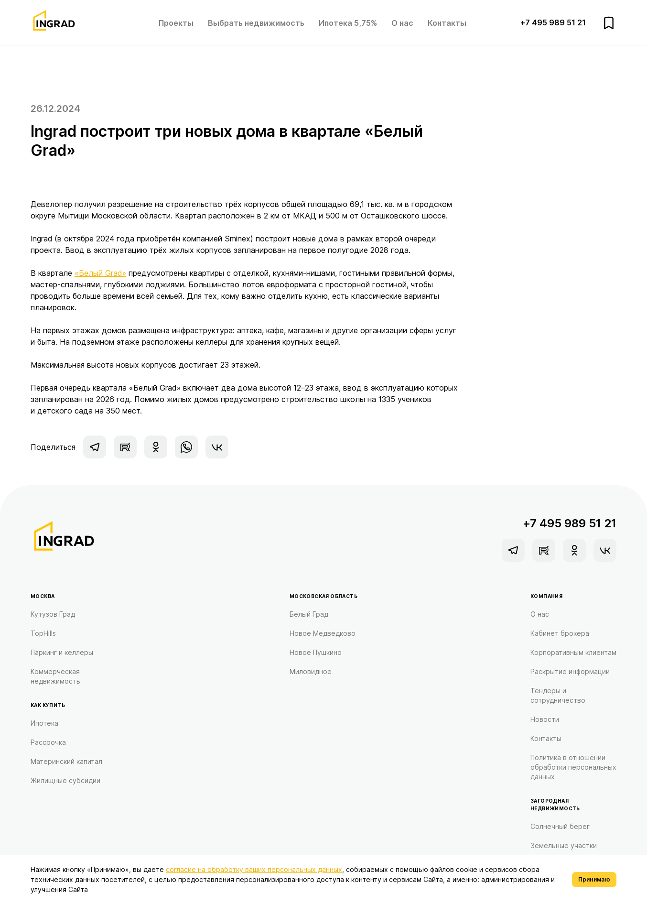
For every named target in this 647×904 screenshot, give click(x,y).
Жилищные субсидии (65, 780)
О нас (402, 23)
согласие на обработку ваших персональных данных (254, 869)
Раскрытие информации (570, 671)
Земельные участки (563, 845)
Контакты (447, 23)
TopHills (43, 633)
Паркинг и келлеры (62, 652)
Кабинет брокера (559, 633)
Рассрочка (48, 742)
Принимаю (594, 879)
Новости (544, 719)
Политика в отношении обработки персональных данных (573, 767)
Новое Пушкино (316, 652)
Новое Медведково (323, 633)
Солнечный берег (560, 826)
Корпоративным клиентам (573, 652)
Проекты (176, 23)
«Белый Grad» (100, 273)
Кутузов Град (53, 614)
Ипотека (44, 723)
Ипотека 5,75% (348, 23)
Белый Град (309, 614)
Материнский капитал (66, 761)
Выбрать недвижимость (256, 23)
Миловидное (311, 671)
